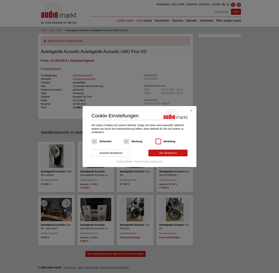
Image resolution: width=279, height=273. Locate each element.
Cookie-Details (124, 161)
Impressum (156, 161)
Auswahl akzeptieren (110, 153)
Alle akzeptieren (168, 153)
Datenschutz (141, 161)
